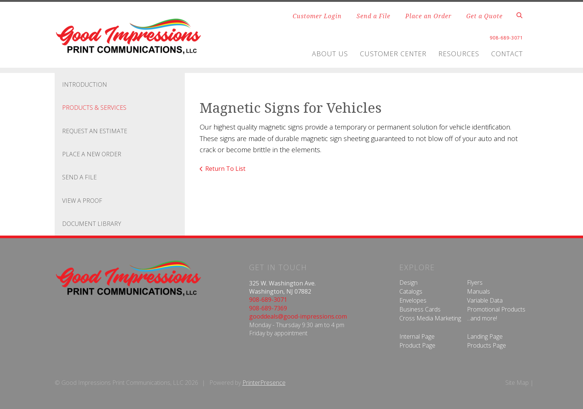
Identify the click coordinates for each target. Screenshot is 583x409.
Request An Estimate (94, 131)
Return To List (225, 168)
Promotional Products (496, 309)
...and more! (482, 318)
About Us (330, 53)
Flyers (475, 282)
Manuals (478, 291)
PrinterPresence (264, 382)
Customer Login (317, 16)
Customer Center (393, 53)
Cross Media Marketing (430, 318)
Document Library (91, 224)
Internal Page (417, 336)
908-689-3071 (268, 299)
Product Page (417, 345)
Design (408, 282)
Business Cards (420, 309)
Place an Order (428, 16)
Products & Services (94, 107)
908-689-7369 (268, 308)
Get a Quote (484, 16)
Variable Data (485, 300)
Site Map (517, 382)
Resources (458, 53)
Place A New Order (91, 154)
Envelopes (412, 300)
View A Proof (82, 200)
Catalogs (410, 291)
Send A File (79, 177)
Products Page (486, 345)
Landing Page (485, 336)
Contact (507, 53)
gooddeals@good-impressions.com (298, 316)
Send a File (373, 16)
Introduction (84, 84)
